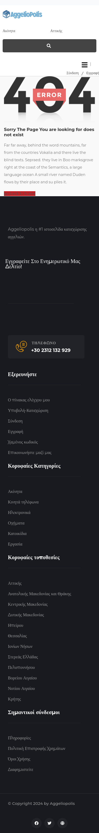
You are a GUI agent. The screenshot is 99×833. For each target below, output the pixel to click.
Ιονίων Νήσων (20, 646)
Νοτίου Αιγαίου (21, 688)
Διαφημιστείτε (20, 769)
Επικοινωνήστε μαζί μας (29, 452)
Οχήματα (16, 523)
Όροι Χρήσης (19, 758)
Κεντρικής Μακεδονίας (28, 604)
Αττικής (14, 583)
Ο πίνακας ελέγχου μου (29, 399)
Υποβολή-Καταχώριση (28, 410)
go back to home (19, 193)
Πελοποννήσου (21, 667)
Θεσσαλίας (17, 635)
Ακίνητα (15, 491)
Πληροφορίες (19, 737)
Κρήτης (14, 698)
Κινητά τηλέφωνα (23, 501)
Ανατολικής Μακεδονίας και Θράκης (39, 593)
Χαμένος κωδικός (23, 442)
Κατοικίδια (17, 533)
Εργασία (15, 544)
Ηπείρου (15, 625)
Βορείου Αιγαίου (22, 677)
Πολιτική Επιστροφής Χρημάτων (36, 748)
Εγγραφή (92, 73)
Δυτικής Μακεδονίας (26, 614)
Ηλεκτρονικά (19, 512)
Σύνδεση (73, 73)
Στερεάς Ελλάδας (23, 656)
